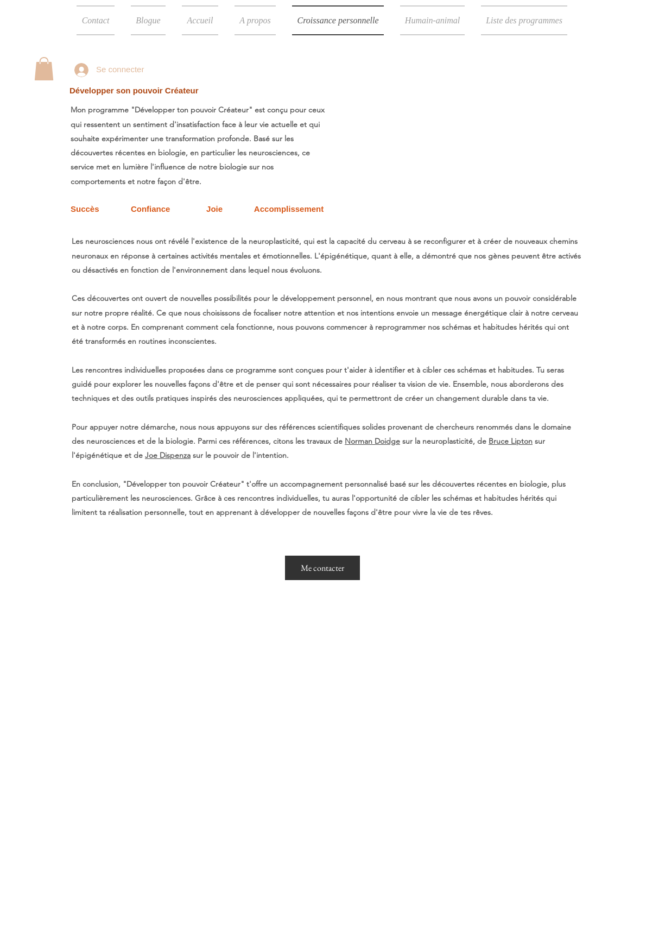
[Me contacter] (322, 568)
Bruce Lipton (511, 441)
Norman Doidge (372, 441)
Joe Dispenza (168, 455)
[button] (44, 68)
